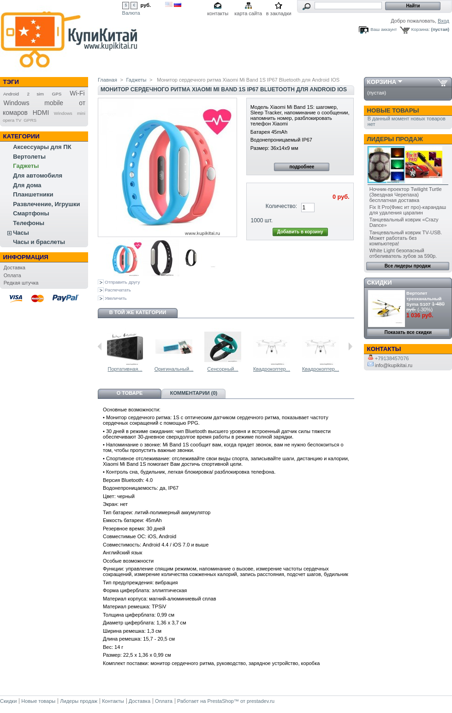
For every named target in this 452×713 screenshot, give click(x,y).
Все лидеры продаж (408, 265)
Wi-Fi (77, 93)
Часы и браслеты (39, 241)
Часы (21, 232)
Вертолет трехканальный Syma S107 (423, 299)
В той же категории (137, 312)
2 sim (35, 93)
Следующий (350, 346)
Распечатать (118, 289)
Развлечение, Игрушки (46, 204)
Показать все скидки (408, 332)
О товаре (130, 393)
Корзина (382, 81)
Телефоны (28, 223)
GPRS (30, 120)
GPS (57, 93)
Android (11, 93)
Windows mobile (33, 103)
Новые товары (393, 110)
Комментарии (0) (194, 393)
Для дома (27, 185)
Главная (107, 80)
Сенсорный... (222, 369)
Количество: (281, 206)
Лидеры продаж (395, 139)
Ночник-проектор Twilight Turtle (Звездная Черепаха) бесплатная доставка (405, 194)
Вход (443, 21)
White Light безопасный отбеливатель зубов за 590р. (403, 253)
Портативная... (124, 369)
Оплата (12, 275)
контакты (217, 13)
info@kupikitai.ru (390, 365)
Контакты (113, 701)
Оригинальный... (174, 369)
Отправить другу (122, 282)
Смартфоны (31, 213)
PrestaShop (220, 701)
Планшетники (33, 194)
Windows (63, 113)
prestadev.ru (260, 701)
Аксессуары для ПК (42, 146)
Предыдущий (100, 346)
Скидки (379, 282)
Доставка (14, 267)
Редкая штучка (21, 282)
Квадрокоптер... (271, 369)
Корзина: (420, 29)
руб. (146, 5)
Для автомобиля (37, 175)
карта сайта (248, 13)
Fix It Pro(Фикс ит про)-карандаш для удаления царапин (407, 209)
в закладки (278, 13)
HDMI (41, 112)
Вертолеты (29, 156)
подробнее (301, 166)
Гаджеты (26, 165)
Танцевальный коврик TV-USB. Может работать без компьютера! (405, 238)
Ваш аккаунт (383, 29)
